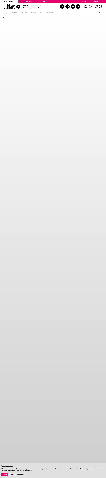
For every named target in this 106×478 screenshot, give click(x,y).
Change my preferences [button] (17, 474)
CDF (78, 6)
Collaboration (49, 12)
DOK (67, 6)
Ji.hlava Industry (27, 1)
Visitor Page (23, 12)
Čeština (96, 1)
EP (73, 6)
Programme (13, 12)
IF (62, 6)
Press (40, 12)
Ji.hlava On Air (44, 1)
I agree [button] (5, 474)
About (6, 12)
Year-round (32, 12)
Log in (84, 1)
